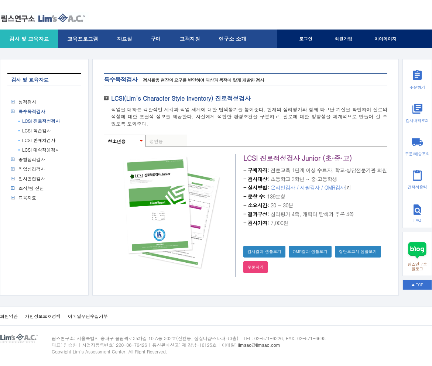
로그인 (305, 38)
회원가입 (343, 38)
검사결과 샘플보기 (264, 251)
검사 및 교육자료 (29, 38)
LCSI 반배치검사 (38, 140)
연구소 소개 (232, 38)
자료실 (124, 38)
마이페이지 (385, 38)
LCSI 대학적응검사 (41, 149)
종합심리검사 (31, 159)
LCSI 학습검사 (36, 130)
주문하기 (255, 267)
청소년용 (117, 141)
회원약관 (9, 316)
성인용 (156, 141)
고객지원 (189, 38)
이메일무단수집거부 (88, 316)
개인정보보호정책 (43, 316)
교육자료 (27, 197)
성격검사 (27, 102)
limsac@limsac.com (259, 345)
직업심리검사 (31, 169)
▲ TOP (417, 284)
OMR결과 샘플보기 (310, 251)
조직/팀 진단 (31, 188)
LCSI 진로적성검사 (41, 121)
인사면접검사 (31, 178)
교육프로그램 (82, 38)
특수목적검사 (31, 111)
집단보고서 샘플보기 (358, 251)
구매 (156, 38)
